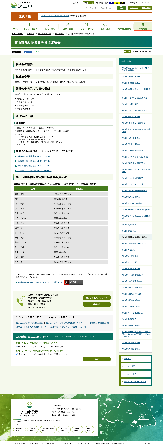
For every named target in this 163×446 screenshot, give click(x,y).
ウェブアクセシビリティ (68, 443)
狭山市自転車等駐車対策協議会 (29, 323)
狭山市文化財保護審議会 (132, 288)
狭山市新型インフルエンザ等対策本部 (136, 217)
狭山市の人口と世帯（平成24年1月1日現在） (65, 323)
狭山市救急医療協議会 (131, 197)
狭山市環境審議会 (129, 231)
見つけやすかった (25, 354)
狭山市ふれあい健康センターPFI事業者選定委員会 (136, 69)
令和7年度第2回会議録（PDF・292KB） (34, 156)
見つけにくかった (63, 354)
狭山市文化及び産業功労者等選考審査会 (136, 170)
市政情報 (30, 34)
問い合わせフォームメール (96, 298)
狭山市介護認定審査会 (131, 325)
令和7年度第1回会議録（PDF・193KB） (34, 161)
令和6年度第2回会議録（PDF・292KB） (34, 166)
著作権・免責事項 (102, 443)
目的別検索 (146, 8)
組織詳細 (96, 304)
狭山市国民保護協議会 (131, 343)
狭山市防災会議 (128, 250)
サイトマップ (146, 3)
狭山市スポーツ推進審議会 (132, 313)
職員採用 (88, 429)
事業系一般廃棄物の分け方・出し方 (31, 327)
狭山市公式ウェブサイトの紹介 (26, 443)
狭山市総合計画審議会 (131, 117)
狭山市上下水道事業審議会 (132, 275)
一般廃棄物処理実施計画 (98, 323)
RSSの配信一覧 (118, 443)
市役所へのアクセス (48, 429)
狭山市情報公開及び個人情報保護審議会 (136, 130)
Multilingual (133, 3)
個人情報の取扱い (48, 443)
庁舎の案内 (32, 429)
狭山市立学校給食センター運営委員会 (136, 90)
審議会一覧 (59, 34)
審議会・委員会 (44, 34)
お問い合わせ (63, 429)
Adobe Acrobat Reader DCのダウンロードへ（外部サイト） (40, 282)
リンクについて (86, 443)
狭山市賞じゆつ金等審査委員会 (134, 98)
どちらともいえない (39, 347)
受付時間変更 (19, 429)
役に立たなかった (58, 347)
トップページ (17, 34)
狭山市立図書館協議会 (131, 300)
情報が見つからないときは (135, 382)
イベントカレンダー (132, 374)
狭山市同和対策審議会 (131, 144)
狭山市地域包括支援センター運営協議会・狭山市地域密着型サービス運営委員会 (136, 334)
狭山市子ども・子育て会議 (132, 184)
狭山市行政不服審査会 (131, 138)
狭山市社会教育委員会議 (132, 281)
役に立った (23, 347)
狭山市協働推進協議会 (131, 83)
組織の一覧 (76, 429)
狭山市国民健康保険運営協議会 (134, 191)
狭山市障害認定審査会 (131, 349)
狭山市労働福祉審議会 (131, 77)
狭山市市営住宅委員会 (131, 269)
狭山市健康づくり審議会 (132, 203)
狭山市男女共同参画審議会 (132, 178)
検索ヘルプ (134, 8)
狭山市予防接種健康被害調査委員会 (136, 210)
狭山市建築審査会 (129, 319)
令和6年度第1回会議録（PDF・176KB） (34, 171)
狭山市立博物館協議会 (131, 306)
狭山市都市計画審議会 (131, 262)
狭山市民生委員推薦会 (131, 256)
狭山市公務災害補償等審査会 (133, 163)
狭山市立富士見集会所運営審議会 (135, 110)
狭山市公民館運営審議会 (132, 294)
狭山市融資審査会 (129, 225)
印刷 (128, 51)
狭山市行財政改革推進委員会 (133, 123)
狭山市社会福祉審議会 (131, 104)
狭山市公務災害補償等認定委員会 (135, 157)
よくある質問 (129, 366)
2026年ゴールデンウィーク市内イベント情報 (69, 327)
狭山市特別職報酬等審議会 (132, 150)
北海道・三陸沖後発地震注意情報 (55, 16)
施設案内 (127, 359)
